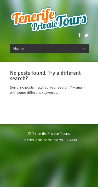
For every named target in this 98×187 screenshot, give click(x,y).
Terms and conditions (42, 139)
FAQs (72, 139)
